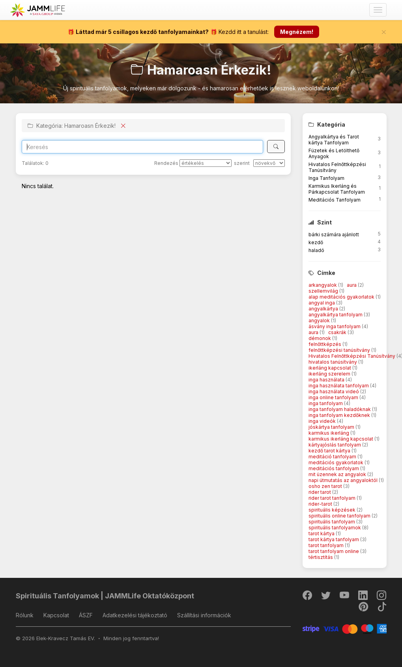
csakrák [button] (338, 332)
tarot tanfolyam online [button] (334, 551)
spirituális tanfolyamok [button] (335, 528)
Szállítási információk (204, 615)
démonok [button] (320, 338)
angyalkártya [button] (324, 309)
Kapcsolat (56, 615)
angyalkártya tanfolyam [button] (336, 315)
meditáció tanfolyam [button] (333, 457)
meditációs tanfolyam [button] (334, 468)
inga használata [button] (327, 380)
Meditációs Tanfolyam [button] (335, 200)
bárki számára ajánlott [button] (334, 234)
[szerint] (269, 163)
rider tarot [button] (320, 492)
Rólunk (25, 615)
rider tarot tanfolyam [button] (333, 498)
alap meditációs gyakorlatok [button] (342, 297)
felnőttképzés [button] (325, 344)
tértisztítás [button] (321, 557)
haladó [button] (316, 250)
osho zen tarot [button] (326, 486)
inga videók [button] (323, 421)
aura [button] (352, 285)
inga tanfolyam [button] (326, 403)
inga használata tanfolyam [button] (339, 386)
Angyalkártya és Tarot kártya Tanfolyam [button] (334, 140)
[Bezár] (384, 32)
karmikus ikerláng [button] (329, 433)
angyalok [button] (320, 320)
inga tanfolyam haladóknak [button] (340, 409)
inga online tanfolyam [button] (334, 397)
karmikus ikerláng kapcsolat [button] (341, 439)
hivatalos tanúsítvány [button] (333, 362)
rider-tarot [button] (321, 504)
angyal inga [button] (322, 303)
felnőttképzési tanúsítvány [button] (340, 350)
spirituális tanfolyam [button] (332, 522)
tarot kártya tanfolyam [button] (334, 539)
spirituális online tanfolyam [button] (340, 516)
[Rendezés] (205, 163)
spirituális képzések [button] (333, 510)
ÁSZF (86, 615)
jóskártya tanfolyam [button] (332, 427)
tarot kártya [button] (322, 533)
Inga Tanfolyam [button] (326, 178)
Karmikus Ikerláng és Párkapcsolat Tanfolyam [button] (337, 189)
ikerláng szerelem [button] (330, 374)
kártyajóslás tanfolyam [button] (335, 445)
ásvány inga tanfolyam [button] (335, 326)
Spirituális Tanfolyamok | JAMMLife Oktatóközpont (105, 596)
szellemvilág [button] (324, 291)
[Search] (143, 146)
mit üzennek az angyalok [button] (338, 474)
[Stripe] (345, 628)
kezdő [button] (316, 242)
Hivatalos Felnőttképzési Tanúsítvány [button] (352, 356)
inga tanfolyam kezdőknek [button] (340, 415)
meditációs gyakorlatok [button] (337, 462)
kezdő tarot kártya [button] (330, 451)
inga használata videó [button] (334, 391)
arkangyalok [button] (323, 285)
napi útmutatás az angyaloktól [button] (344, 480)
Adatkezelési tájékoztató (135, 615)
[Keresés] (276, 146)
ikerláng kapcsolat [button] (330, 368)
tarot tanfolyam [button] (327, 545)
